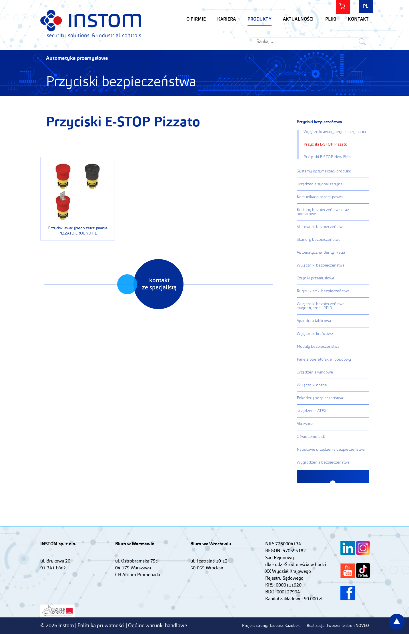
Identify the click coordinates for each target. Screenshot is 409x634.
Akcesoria (305, 424)
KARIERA (226, 19)
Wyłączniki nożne (312, 385)
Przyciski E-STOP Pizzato (325, 144)
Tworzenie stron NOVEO (347, 626)
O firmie (196, 19)
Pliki (331, 19)
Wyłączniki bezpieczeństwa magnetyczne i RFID (320, 306)
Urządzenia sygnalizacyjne (320, 184)
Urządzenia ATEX (311, 411)
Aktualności (298, 19)
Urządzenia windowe (315, 372)
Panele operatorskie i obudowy (324, 359)
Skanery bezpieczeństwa (318, 240)
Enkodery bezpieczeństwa (320, 398)
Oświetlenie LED (311, 437)
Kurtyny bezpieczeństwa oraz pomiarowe (323, 212)
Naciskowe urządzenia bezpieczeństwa (331, 450)
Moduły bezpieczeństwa (318, 347)
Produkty (260, 19)
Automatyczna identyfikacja (321, 253)
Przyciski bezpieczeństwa (319, 122)
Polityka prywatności (101, 625)
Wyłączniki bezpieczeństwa (320, 265)
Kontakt (358, 19)
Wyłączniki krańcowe (315, 334)
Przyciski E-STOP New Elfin (327, 157)
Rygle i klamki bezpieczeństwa (323, 291)
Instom (90, 23)
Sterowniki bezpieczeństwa (320, 227)
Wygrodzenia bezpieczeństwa (323, 462)
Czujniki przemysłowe (315, 278)
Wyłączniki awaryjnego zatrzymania (335, 132)
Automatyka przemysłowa (77, 58)
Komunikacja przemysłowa (320, 197)
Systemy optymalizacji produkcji (324, 171)
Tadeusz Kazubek (284, 626)
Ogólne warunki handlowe (157, 625)
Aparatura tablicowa (314, 321)
